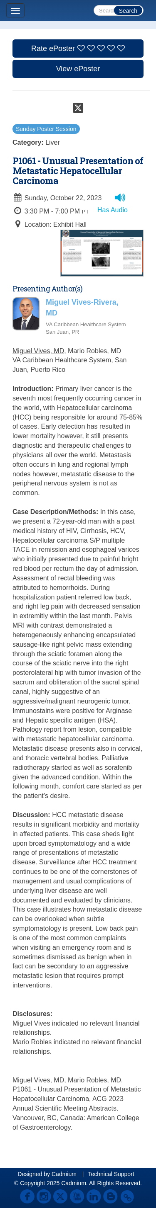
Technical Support (111, 1174)
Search (128, 10)
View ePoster (78, 69)
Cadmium (64, 1174)
